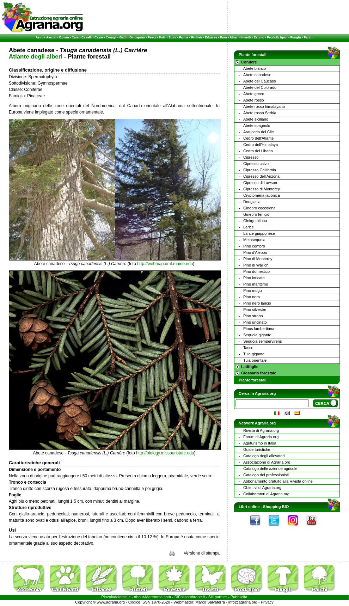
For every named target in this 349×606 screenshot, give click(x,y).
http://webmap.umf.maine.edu (165, 263)
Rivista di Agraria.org (261, 430)
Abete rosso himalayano (264, 106)
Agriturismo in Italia (259, 443)
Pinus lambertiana (258, 328)
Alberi (234, 37)
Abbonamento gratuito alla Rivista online (278, 481)
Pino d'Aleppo (255, 252)
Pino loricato (254, 278)
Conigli (111, 37)
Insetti (246, 37)
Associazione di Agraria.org (266, 462)
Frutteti (196, 37)
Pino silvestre (254, 309)
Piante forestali (253, 380)
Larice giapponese (259, 233)
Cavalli (86, 37)
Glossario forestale (258, 373)
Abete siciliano (255, 119)
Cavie (98, 37)
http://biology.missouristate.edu (165, 453)
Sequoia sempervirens (262, 341)
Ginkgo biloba (255, 221)
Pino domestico (256, 271)
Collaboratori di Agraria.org (266, 494)
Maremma (154, 597)
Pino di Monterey (258, 259)
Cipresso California (259, 170)
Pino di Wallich (256, 265)
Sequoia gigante (257, 335)
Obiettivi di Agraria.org (262, 487)
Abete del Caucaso (259, 81)
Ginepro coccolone (259, 208)
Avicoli (51, 37)
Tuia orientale (255, 360)
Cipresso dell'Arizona (261, 176)
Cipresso (250, 157)
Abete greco (253, 94)
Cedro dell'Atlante (258, 138)
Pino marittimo (255, 284)
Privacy (267, 602)
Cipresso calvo (256, 163)
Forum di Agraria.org (260, 437)
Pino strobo (253, 316)
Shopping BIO (276, 506)
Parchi (308, 37)
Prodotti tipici (277, 37)
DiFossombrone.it (189, 597)
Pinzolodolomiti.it (116, 597)
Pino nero (251, 297)
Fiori (223, 37)
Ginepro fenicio (256, 214)
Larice (248, 227)
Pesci (152, 37)
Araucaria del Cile (258, 132)
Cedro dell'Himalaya (260, 144)
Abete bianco (254, 68)
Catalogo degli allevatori (263, 456)
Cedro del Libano (258, 151)
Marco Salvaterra (210, 602)
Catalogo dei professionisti (266, 475)
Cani (75, 37)
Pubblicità (239, 597)
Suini (172, 37)
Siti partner (217, 597)
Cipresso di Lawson (260, 182)
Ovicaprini (137, 37)
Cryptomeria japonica (261, 195)
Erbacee (211, 37)
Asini (39, 37)
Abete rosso (253, 100)
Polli (162, 37)
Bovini (64, 37)
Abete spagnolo (256, 125)
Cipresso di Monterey (261, 189)
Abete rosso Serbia (259, 113)
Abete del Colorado (259, 87)
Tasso (248, 347)
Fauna (184, 37)
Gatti (123, 37)
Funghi (295, 37)
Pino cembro (254, 246)
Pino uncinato (255, 322)
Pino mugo (252, 290)
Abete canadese (257, 75)
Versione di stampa (202, 553)
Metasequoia (254, 240)
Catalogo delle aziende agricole (270, 468)
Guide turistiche (256, 449)
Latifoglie (249, 367)
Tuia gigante (253, 354)
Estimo (258, 37)
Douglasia (252, 202)
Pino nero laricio (257, 303)
